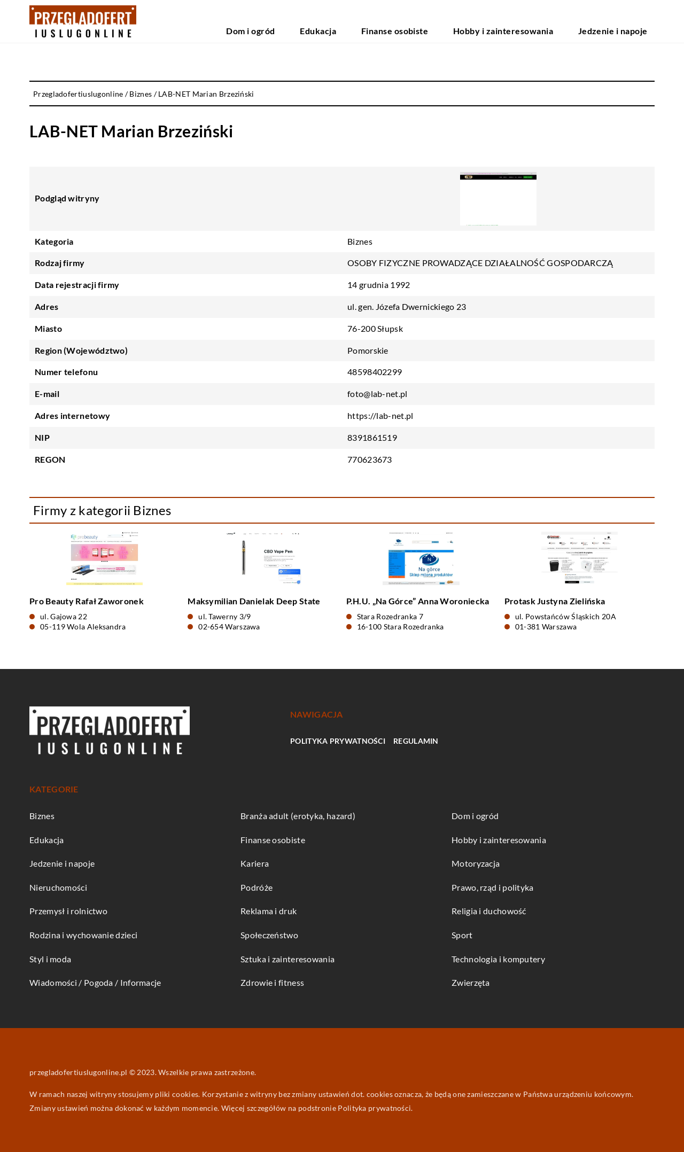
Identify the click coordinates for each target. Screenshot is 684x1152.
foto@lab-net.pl (377, 393)
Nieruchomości (58, 887)
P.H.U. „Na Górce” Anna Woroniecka (417, 601)
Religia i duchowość (489, 911)
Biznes (359, 241)
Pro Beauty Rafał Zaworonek (86, 601)
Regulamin (416, 740)
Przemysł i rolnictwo (68, 911)
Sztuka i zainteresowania (287, 959)
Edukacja (403, 21)
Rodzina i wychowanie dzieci (83, 935)
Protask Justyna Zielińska (554, 601)
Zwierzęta (471, 982)
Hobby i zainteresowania (542, 21)
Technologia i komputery (498, 959)
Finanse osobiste (459, 21)
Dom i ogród (355, 21)
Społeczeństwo (269, 935)
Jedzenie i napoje (625, 21)
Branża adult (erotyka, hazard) (297, 816)
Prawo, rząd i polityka (493, 887)
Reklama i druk (268, 911)
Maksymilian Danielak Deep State (254, 601)
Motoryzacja (476, 863)
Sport (462, 935)
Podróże (256, 887)
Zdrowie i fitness (272, 982)
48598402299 (374, 372)
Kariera (254, 863)
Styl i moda (50, 959)
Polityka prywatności (337, 740)
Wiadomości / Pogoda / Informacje (95, 982)
